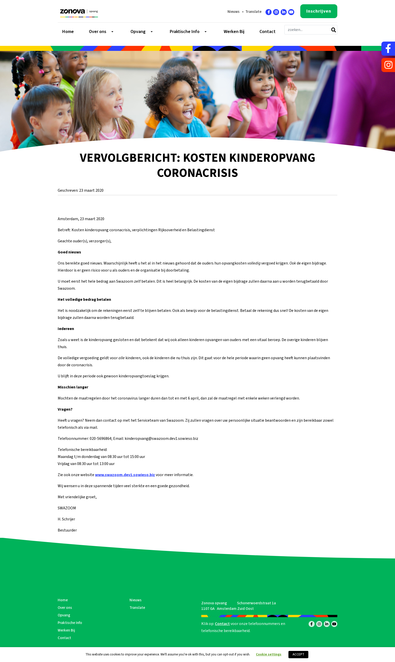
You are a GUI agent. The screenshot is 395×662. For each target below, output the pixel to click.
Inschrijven (318, 11)
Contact (64, 638)
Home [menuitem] (68, 31)
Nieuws (233, 11)
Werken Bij (66, 630)
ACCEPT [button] (298, 654)
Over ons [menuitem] (97, 31)
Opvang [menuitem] (138, 31)
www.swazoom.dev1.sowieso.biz (125, 475)
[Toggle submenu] (111, 31)
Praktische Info (70, 622)
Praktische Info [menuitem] (185, 31)
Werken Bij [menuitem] (234, 31)
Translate (253, 11)
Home (63, 600)
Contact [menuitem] (267, 31)
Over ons (65, 607)
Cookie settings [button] (268, 654)
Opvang (64, 615)
